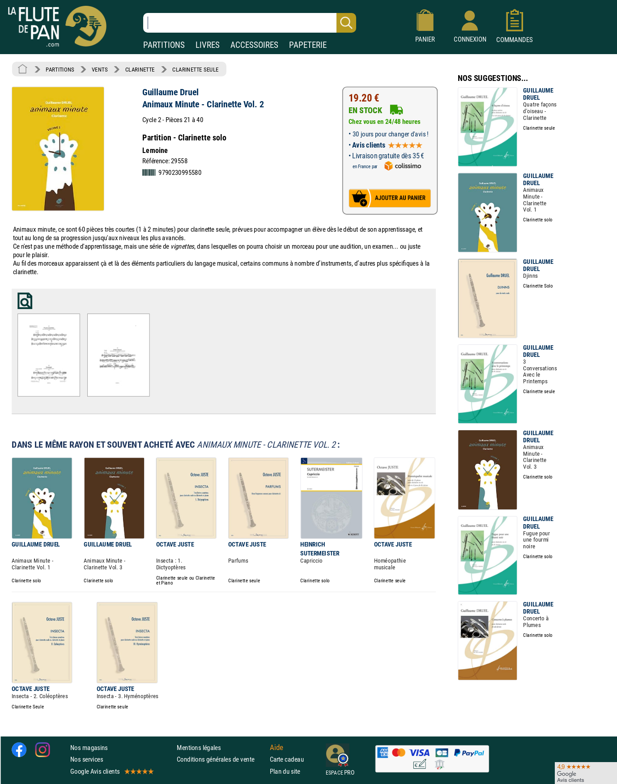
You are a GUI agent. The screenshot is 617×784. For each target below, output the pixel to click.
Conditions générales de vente (221, 759)
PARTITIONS (164, 45)
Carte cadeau (287, 759)
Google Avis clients (111, 771)
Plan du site (285, 771)
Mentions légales (199, 747)
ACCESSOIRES (254, 45)
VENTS (99, 69)
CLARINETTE (140, 69)
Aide (276, 747)
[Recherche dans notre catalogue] (249, 23)
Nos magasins (89, 747)
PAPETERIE (308, 45)
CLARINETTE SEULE (195, 69)
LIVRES (208, 45)
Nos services (86, 759)
